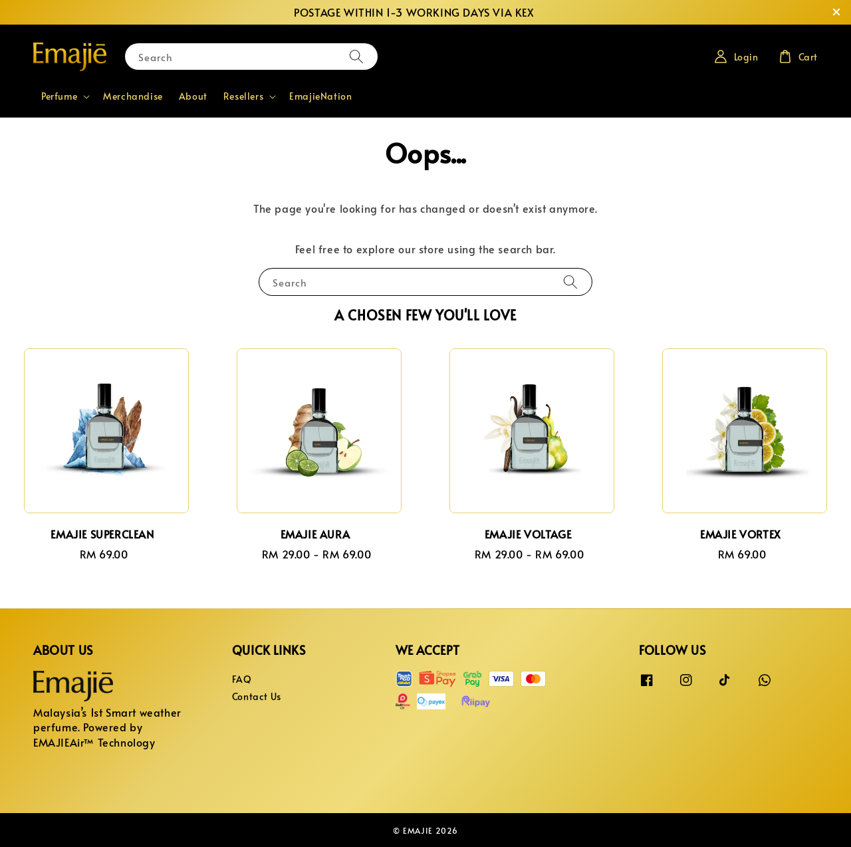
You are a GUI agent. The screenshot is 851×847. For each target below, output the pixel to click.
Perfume (59, 96)
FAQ (242, 679)
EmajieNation (320, 96)
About (193, 96)
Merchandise (133, 96)
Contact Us (256, 696)
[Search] (356, 56)
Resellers (243, 96)
